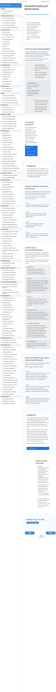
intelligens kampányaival (34, 176)
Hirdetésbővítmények (32, 341)
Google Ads (37, 22)
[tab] (31, 148)
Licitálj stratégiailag (31, 154)
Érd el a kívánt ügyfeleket (29, 148)
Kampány (29, 266)
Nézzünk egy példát (32, 448)
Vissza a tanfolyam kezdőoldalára (41, 536)
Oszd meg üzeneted (31, 151)
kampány (33, 51)
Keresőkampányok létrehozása (41, 14)
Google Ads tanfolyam (5, 5)
